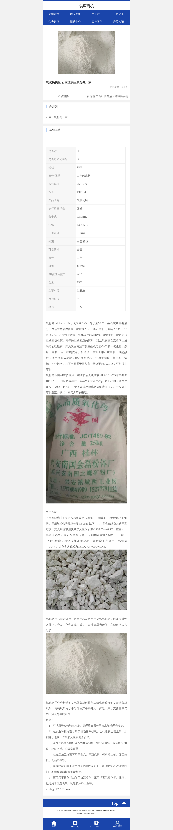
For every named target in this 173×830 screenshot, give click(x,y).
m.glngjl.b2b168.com (58, 789)
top (114, 803)
